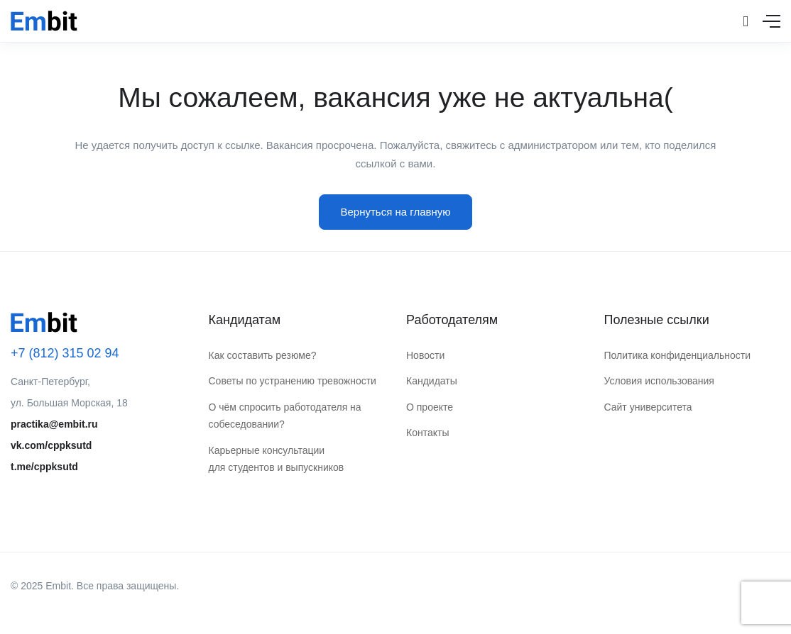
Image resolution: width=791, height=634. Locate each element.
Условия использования (659, 380)
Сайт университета (648, 407)
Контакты (427, 432)
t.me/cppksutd (44, 466)
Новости (425, 355)
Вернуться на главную (396, 212)
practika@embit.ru (54, 424)
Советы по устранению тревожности (292, 380)
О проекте (429, 407)
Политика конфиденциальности (677, 355)
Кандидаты (431, 380)
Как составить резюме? (263, 355)
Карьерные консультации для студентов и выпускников (276, 459)
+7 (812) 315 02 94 (65, 353)
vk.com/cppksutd (51, 445)
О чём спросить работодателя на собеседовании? (285, 415)
